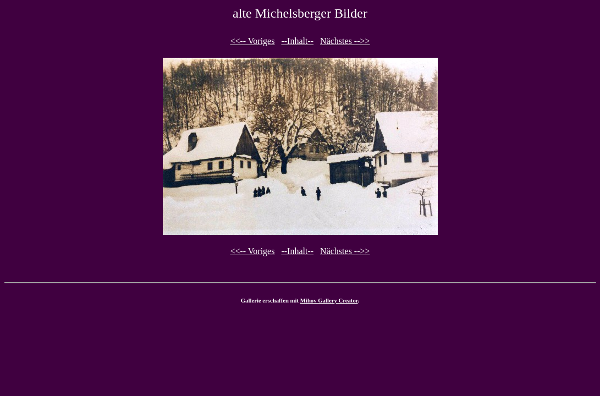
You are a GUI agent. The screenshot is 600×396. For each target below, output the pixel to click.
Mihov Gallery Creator (329, 300)
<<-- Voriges (252, 41)
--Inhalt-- (297, 41)
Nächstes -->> (345, 41)
